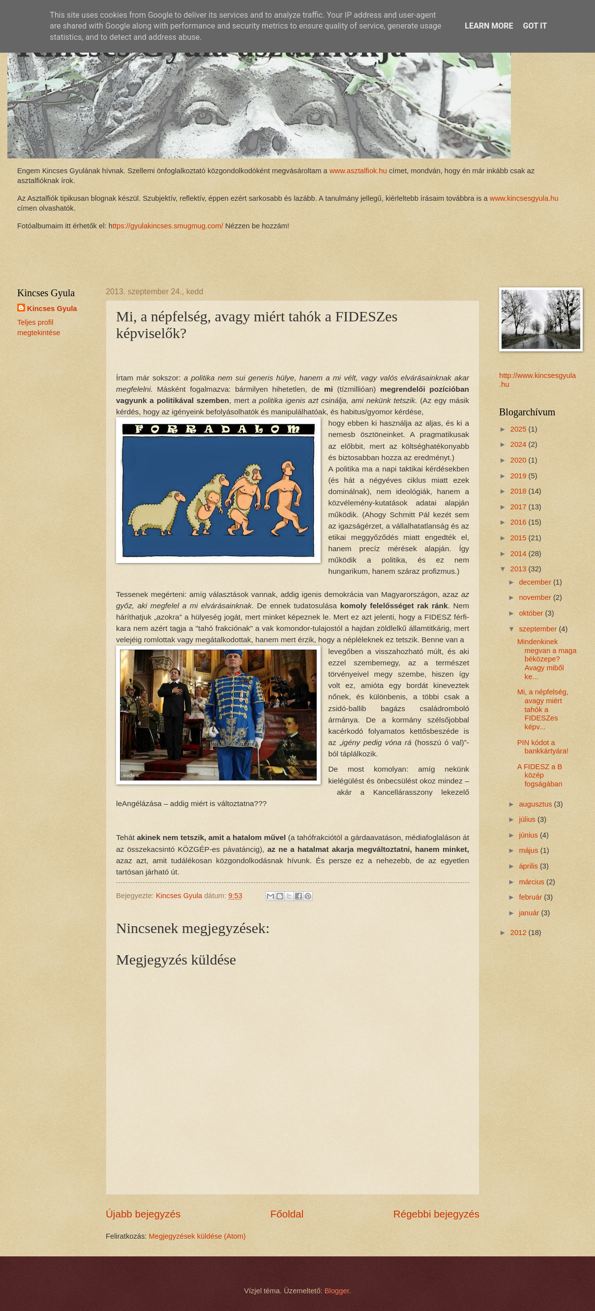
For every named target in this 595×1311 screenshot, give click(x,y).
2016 (519, 522)
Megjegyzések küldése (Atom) (197, 1236)
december (536, 582)
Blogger (337, 1291)
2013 (519, 569)
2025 (519, 429)
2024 (519, 444)
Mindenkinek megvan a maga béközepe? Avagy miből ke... (547, 659)
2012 (519, 932)
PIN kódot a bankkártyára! (542, 747)
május (529, 850)
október (532, 613)
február (531, 897)
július (528, 819)
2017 (519, 507)
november (536, 597)
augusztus (536, 804)
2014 (519, 554)
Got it (535, 26)
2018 (519, 491)
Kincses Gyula (52, 308)
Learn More (489, 26)
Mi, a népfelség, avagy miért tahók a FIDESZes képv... (542, 709)
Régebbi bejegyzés (436, 1213)
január (530, 913)
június (529, 835)
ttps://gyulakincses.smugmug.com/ (168, 226)
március (532, 882)
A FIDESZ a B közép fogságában (540, 775)
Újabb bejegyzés (143, 1213)
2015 (519, 538)
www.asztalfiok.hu (357, 171)
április (529, 866)
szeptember (539, 629)
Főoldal (287, 1213)
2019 (519, 476)
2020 (519, 460)
